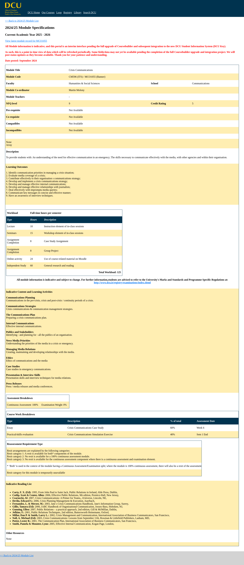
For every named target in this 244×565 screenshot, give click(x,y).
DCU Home (34, 12)
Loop (59, 12)
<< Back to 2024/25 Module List (21, 20)
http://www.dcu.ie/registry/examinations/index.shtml (122, 282)
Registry (67, 12)
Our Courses (48, 12)
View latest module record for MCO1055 (26, 41)
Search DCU (89, 12)
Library (77, 12)
